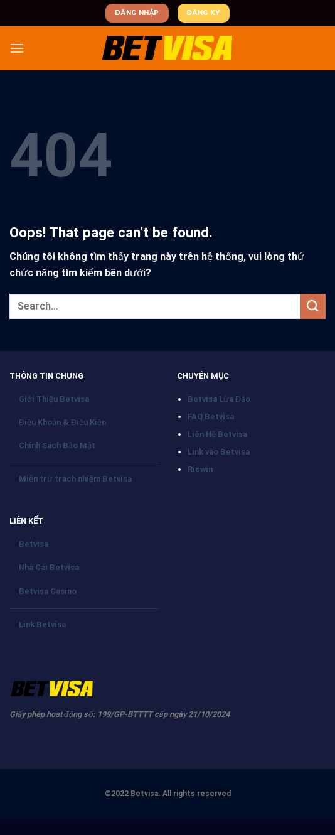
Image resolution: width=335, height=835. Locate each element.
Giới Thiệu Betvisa (54, 399)
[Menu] (16, 48)
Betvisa (33, 544)
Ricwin (200, 469)
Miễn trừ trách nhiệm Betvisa (75, 478)
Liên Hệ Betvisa (217, 434)
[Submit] (313, 306)
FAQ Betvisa (211, 416)
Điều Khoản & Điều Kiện (62, 422)
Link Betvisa (42, 624)
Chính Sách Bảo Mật (57, 445)
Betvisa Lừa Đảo (219, 399)
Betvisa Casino (48, 591)
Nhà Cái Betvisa (49, 567)
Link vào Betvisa (219, 451)
